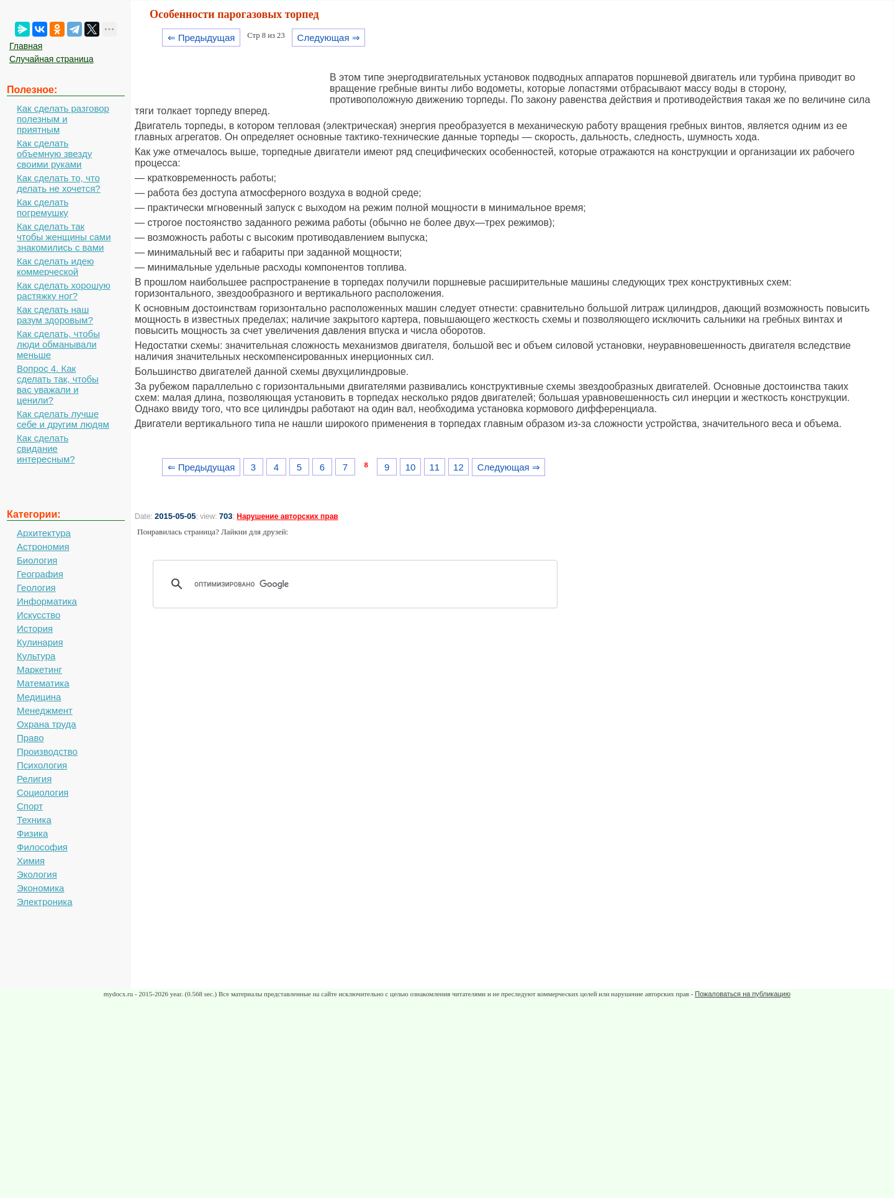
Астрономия (43, 546)
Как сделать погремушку (42, 207)
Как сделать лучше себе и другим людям (63, 419)
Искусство (38, 615)
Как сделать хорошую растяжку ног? (64, 290)
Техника (34, 819)
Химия (31, 860)
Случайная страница (51, 59)
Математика (43, 683)
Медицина (39, 696)
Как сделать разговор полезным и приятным (63, 119)
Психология (42, 765)
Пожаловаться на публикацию (742, 994)
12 (458, 467)
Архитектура (44, 533)
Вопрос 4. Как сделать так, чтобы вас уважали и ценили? (58, 384)
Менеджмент (45, 710)
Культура (36, 656)
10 (410, 467)
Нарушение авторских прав (287, 516)
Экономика (40, 888)
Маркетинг (39, 669)
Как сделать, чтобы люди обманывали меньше (58, 344)
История (35, 628)
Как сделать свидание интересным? (46, 448)
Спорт (30, 806)
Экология (37, 874)
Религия (34, 778)
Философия (42, 847)
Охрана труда (46, 724)
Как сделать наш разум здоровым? (55, 314)
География (40, 574)
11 (434, 467)
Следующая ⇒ (328, 37)
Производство (47, 751)
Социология (42, 792)
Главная (25, 46)
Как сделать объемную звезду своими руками (54, 153)
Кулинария (40, 642)
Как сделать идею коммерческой (55, 266)
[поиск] (359, 584)
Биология (37, 560)
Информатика (47, 601)
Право (30, 737)
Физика (32, 833)
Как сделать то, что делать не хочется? (59, 183)
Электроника (45, 901)
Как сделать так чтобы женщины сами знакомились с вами (64, 237)
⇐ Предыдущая (201, 37)
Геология (36, 587)
